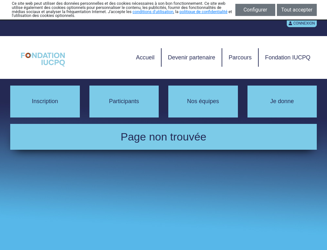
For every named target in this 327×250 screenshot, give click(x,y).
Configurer (255, 10)
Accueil (145, 57)
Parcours (240, 57)
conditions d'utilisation (153, 11)
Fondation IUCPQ (287, 57)
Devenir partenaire (191, 57)
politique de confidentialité (203, 11)
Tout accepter (297, 10)
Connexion (302, 23)
